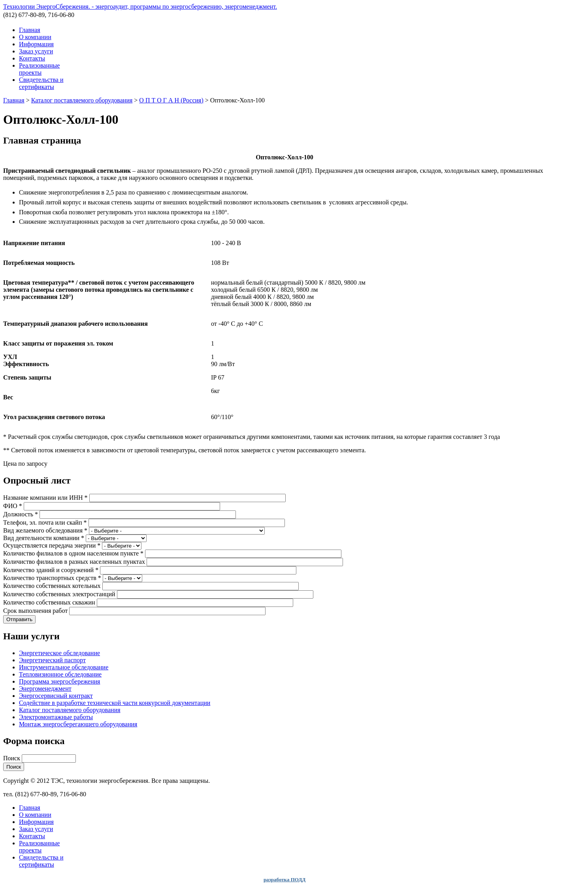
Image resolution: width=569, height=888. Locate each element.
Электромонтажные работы (56, 717)
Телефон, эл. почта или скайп (45, 522)
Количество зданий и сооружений (50, 570)
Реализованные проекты (39, 69)
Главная (29, 29)
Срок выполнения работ (36, 610)
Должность (20, 514)
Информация (36, 44)
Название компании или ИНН (45, 497)
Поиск (12, 758)
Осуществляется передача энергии (51, 545)
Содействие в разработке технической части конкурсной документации (114, 702)
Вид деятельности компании (43, 538)
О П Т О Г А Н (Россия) (171, 100)
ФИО (12, 506)
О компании (35, 37)
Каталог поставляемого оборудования (82, 100)
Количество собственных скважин (50, 602)
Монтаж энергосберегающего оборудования (78, 724)
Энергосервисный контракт (56, 695)
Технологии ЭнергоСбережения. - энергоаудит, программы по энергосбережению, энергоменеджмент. (140, 6)
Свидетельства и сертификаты (41, 83)
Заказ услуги (36, 51)
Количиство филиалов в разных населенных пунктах (75, 561)
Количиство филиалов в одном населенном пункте (73, 553)
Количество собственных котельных (52, 585)
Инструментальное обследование (63, 667)
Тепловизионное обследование (60, 674)
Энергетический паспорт (52, 660)
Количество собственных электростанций (60, 594)
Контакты (32, 58)
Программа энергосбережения (59, 681)
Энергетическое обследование (59, 653)
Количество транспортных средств (52, 577)
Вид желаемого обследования (45, 530)
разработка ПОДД (284, 879)
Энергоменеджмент (45, 688)
